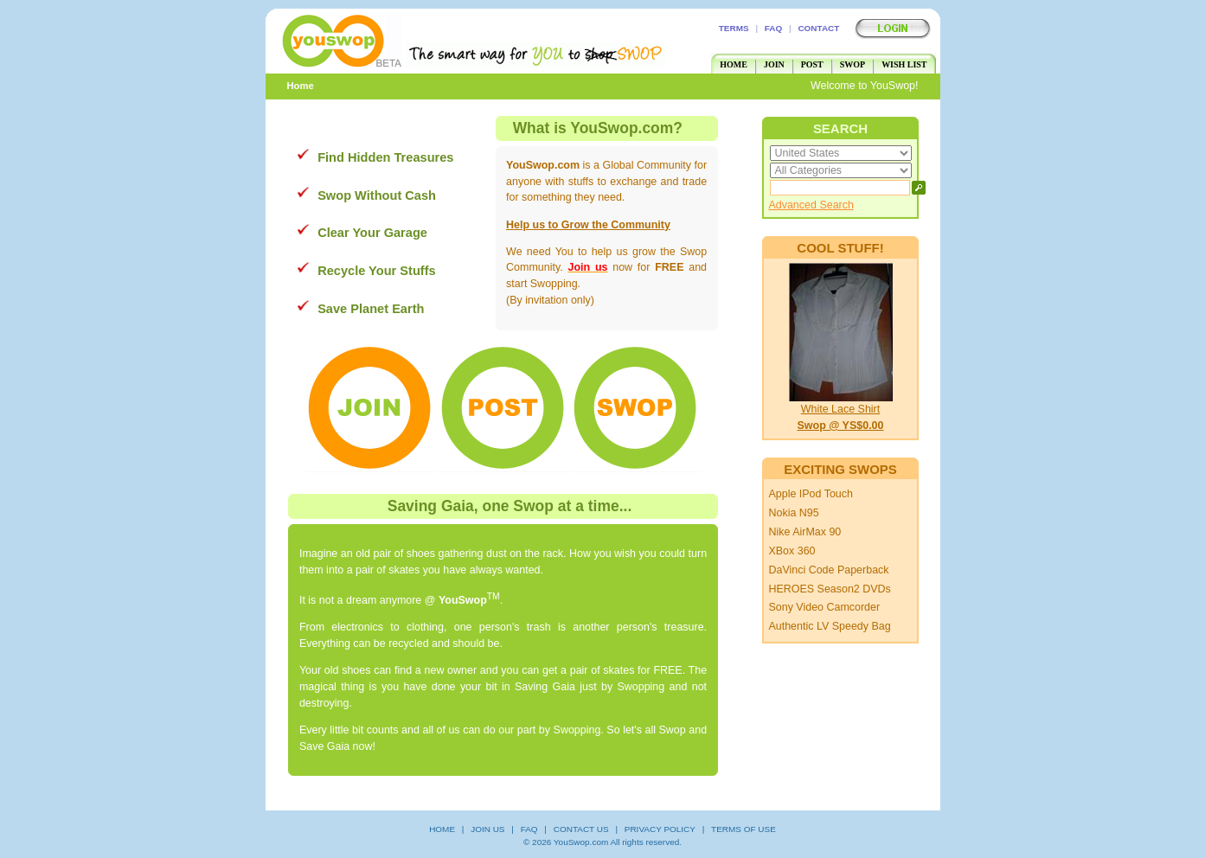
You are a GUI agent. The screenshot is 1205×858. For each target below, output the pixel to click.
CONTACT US (581, 829)
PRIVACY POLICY (660, 829)
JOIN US (487, 829)
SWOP (852, 64)
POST (812, 64)
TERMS (734, 28)
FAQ (774, 28)
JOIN (774, 64)
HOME (733, 64)
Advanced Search (810, 205)
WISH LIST (903, 64)
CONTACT (818, 28)
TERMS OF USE (743, 829)
